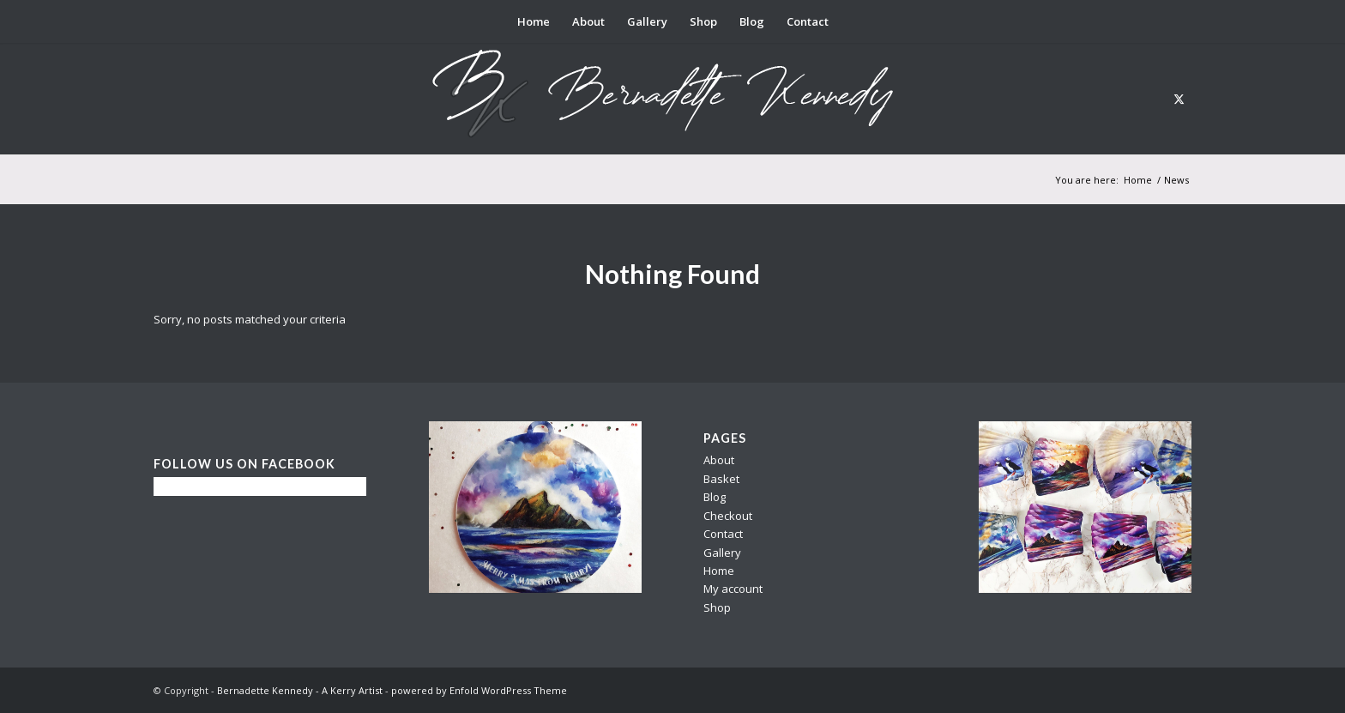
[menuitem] (533, 21)
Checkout (727, 515)
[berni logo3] (672, 98)
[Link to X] (1178, 99)
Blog (714, 497)
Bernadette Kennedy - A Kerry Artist (300, 690)
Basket (721, 478)
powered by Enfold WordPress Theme (479, 690)
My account (733, 588)
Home (718, 570)
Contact (723, 533)
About (718, 460)
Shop (717, 607)
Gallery (722, 552)
